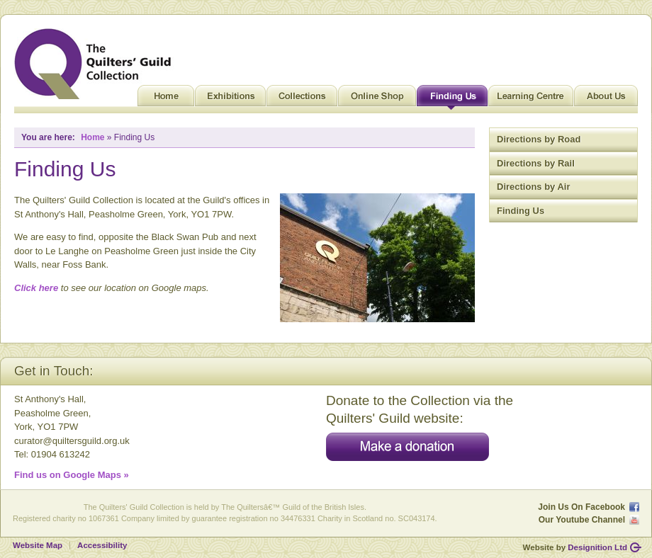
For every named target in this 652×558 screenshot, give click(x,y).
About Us (606, 99)
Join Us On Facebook (581, 507)
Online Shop (377, 99)
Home (165, 99)
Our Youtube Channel (582, 520)
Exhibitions (230, 99)
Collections (301, 99)
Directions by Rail (536, 163)
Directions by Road (538, 139)
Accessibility (102, 545)
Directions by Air (533, 186)
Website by (575, 547)
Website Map (37, 545)
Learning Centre (530, 99)
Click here (36, 288)
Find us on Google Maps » (71, 474)
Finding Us (452, 99)
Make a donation (407, 447)
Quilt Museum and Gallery (96, 63)
